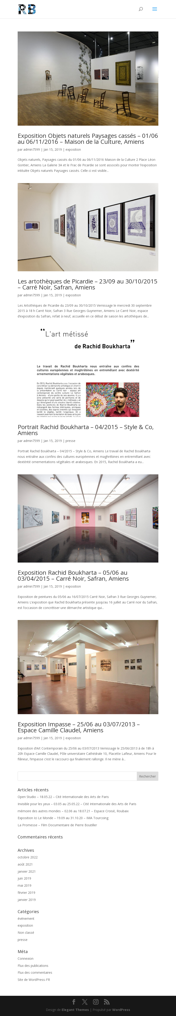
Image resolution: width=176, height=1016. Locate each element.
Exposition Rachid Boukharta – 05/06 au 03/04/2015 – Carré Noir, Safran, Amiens (73, 575)
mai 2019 (24, 885)
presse (70, 441)
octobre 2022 (28, 857)
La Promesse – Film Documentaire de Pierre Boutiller (57, 825)
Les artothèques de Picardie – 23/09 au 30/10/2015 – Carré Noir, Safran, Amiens (87, 284)
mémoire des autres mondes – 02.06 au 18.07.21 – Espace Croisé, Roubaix (73, 811)
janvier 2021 (27, 871)
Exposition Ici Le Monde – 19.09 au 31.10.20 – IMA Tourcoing (63, 818)
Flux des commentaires (35, 972)
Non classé (26, 932)
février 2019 (26, 892)
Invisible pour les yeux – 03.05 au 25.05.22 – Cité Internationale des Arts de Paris (77, 804)
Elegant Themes (75, 1010)
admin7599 (31, 149)
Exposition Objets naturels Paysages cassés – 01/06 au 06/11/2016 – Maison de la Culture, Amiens (88, 138)
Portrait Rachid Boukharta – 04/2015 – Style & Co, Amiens (86, 430)
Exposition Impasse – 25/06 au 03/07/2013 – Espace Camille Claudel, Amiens (79, 727)
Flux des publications (33, 965)
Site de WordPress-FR (34, 979)
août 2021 (25, 864)
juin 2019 (24, 878)
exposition (73, 149)
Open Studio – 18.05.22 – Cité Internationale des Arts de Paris (63, 797)
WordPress (121, 1010)
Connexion (25, 958)
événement (26, 918)
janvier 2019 (27, 899)
